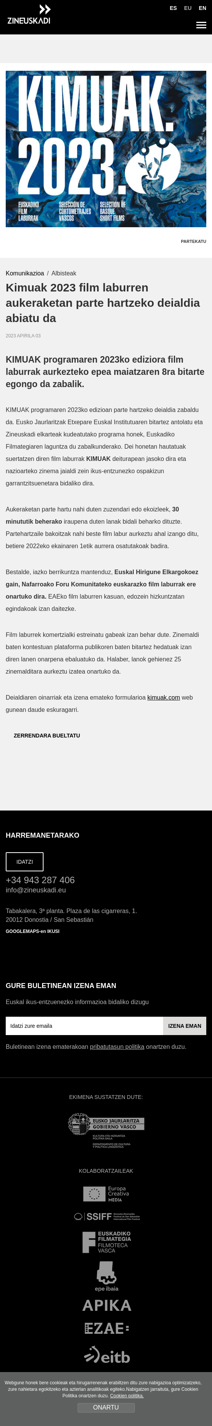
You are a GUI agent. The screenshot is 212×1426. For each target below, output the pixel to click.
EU (187, 8)
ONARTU (106, 1407)
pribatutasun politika (117, 1046)
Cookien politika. (127, 1395)
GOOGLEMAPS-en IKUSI (33, 931)
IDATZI (24, 862)
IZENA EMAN (184, 1026)
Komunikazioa (25, 273)
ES (173, 8)
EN (202, 8)
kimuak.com (163, 697)
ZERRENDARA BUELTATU (43, 736)
